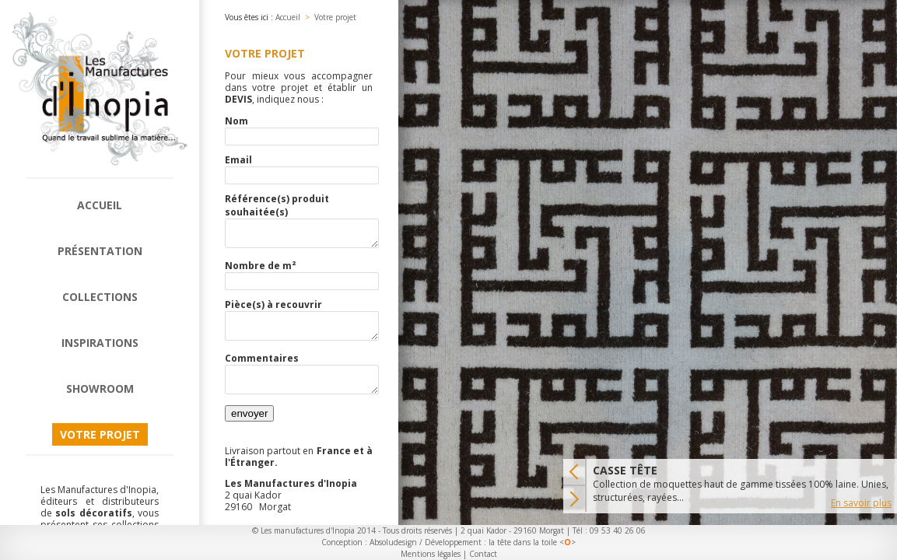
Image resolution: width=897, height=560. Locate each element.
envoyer (249, 427)
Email (238, 159)
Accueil (99, 205)
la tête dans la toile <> (532, 542)
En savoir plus (861, 502)
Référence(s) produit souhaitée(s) (277, 205)
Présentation (100, 250)
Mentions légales (431, 553)
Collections (100, 296)
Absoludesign (393, 542)
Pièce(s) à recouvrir (273, 309)
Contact (483, 553)
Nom (236, 121)
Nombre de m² (260, 270)
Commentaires (262, 367)
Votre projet (100, 434)
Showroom (100, 388)
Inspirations (99, 342)
